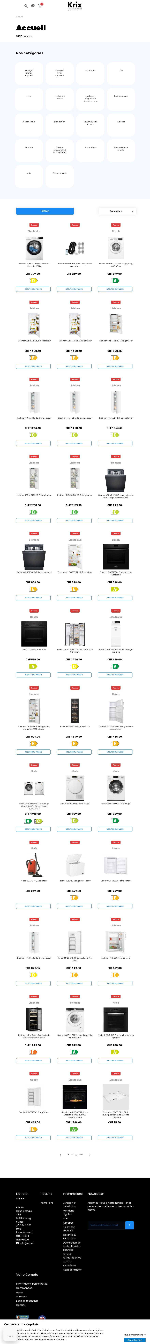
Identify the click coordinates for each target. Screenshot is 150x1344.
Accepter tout (134, 1340)
